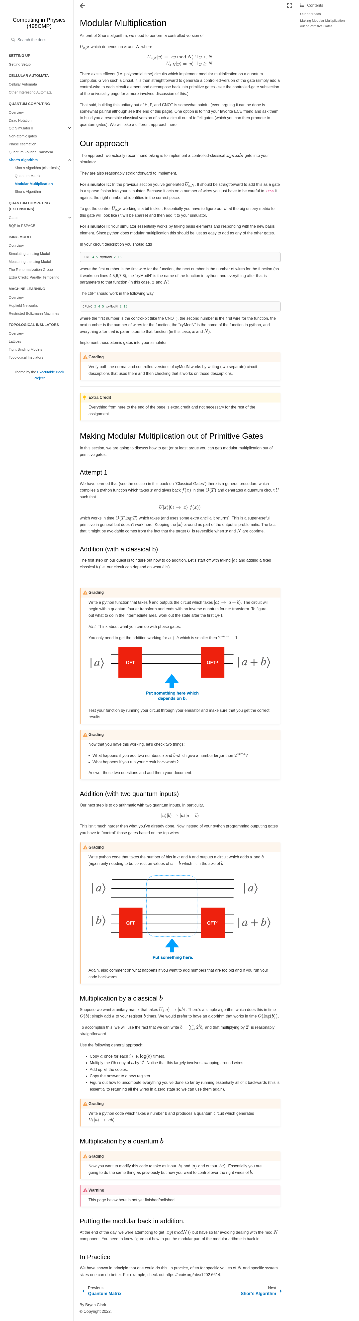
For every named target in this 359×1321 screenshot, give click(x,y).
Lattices (15, 341)
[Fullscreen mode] (289, 5)
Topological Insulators (26, 357)
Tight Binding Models (25, 349)
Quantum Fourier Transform (31, 152)
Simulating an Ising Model (29, 254)
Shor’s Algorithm (23, 160)
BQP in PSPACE (22, 226)
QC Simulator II (21, 128)
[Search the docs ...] (39, 40)
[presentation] (85, 47)
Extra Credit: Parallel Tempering (34, 277)
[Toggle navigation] (83, 6)
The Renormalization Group (31, 270)
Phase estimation (22, 144)
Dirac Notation (20, 120)
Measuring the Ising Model (30, 262)
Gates (13, 218)
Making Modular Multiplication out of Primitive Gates (322, 23)
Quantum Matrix (27, 176)
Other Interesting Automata (30, 92)
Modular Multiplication (34, 184)
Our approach (310, 14)
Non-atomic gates (23, 136)
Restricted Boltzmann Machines (34, 313)
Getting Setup (20, 64)
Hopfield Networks (23, 305)
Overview (16, 112)
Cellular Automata (23, 84)
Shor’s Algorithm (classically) (37, 168)
